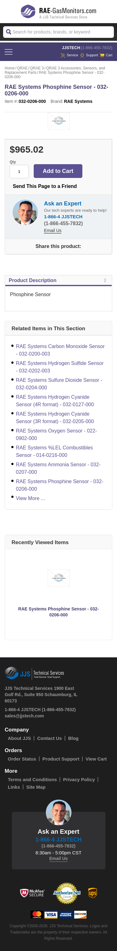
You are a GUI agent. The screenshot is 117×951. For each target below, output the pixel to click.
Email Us (52, 230)
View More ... (30, 498)
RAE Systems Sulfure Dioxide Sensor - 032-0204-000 (59, 383)
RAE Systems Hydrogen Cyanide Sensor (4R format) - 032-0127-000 (55, 400)
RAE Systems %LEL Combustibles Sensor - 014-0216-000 (54, 451)
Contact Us (49, 738)
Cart (106, 55)
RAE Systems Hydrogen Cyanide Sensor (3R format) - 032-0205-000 (55, 417)
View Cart (96, 758)
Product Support (60, 758)
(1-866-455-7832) (96, 47)
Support (89, 55)
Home (10, 68)
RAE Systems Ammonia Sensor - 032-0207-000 (58, 468)
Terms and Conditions (32, 779)
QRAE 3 (37, 68)
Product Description (58, 280)
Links (14, 787)
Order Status (22, 758)
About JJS (19, 738)
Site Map (36, 787)
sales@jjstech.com (24, 715)
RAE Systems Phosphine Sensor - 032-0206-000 (59, 485)
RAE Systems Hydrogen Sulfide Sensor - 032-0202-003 (60, 367)
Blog (73, 738)
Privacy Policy (79, 779)
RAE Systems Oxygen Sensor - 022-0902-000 (56, 434)
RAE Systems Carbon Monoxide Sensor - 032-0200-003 (60, 350)
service (69, 55)
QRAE (22, 68)
